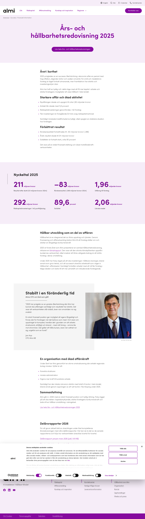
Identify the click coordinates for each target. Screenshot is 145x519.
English (104, 3)
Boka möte (88, 479)
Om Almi (13, 18)
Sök (112, 3)
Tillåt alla (123, 488)
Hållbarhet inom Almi (121, 482)
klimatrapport (55, 250)
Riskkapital (58, 482)
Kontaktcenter (136, 3)
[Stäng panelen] (142, 486)
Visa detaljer (109, 515)
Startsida (6, 18)
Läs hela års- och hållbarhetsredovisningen (72, 49)
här (68, 500)
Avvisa (123, 501)
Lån (55, 479)
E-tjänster (122, 3)
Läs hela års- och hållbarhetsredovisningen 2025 (60, 407)
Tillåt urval (123, 494)
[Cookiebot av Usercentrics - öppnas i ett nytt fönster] (13, 515)
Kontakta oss (133, 11)
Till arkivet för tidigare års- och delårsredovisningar (61, 444)
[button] (81, 10)
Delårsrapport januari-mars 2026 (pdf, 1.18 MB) (59, 439)
